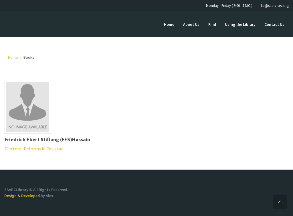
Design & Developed (22, 195)
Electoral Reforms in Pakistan (34, 149)
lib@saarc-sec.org (275, 5)
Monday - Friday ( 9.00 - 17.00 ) (229, 5)
